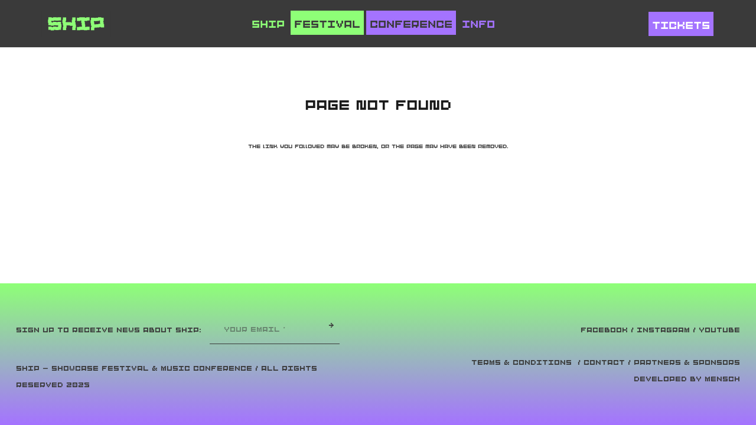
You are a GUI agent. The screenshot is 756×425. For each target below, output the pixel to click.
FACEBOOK (604, 330)
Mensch (722, 379)
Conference (411, 24)
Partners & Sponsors (687, 362)
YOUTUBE (719, 330)
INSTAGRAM (663, 330)
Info (478, 24)
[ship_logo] (76, 24)
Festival (327, 24)
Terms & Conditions (521, 362)
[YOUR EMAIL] (269, 329)
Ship (268, 24)
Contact (604, 362)
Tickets (681, 25)
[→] (331, 325)
